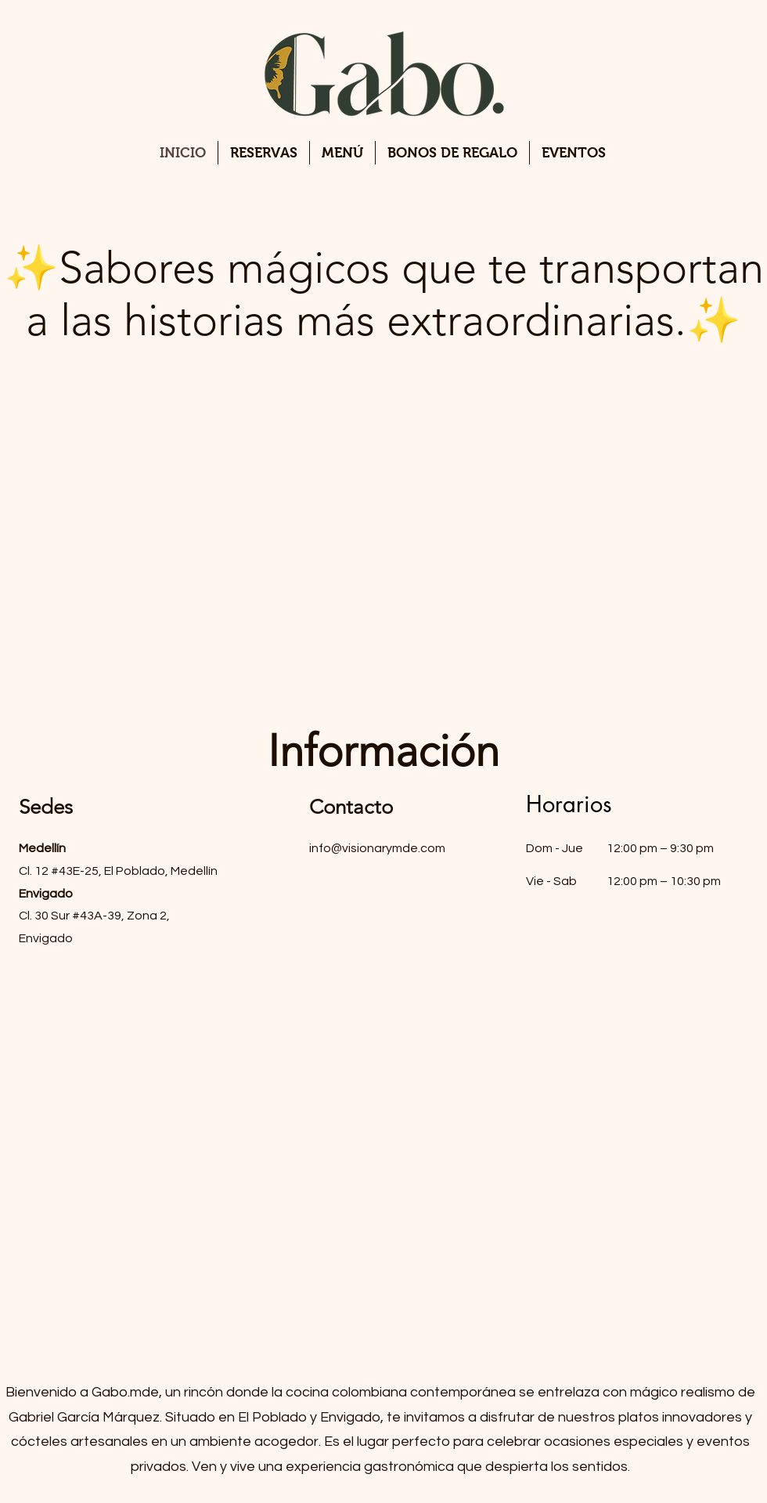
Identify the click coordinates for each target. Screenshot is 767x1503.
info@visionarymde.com (377, 848)
